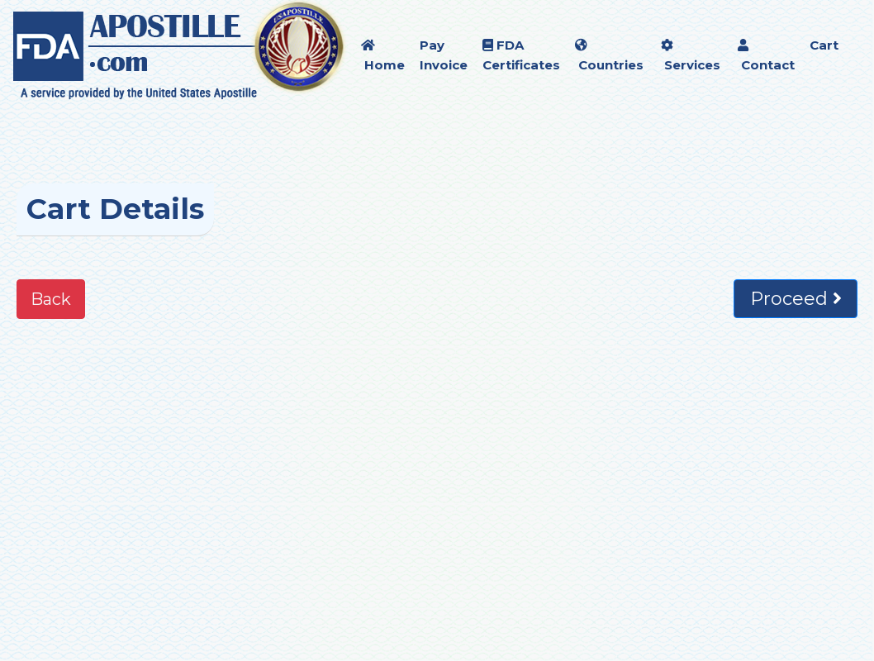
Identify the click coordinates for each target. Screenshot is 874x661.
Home (383, 56)
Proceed (796, 299)
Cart (824, 45)
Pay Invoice (444, 55)
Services (690, 56)
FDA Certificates (521, 55)
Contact (766, 56)
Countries (609, 56)
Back (51, 299)
